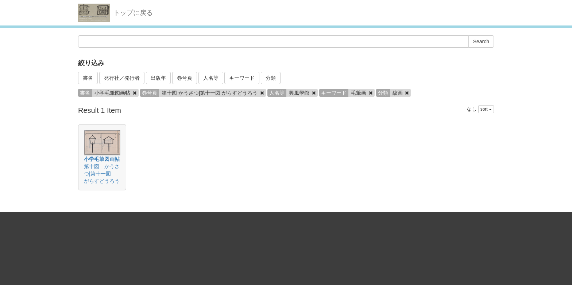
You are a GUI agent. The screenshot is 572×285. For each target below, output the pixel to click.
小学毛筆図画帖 (102, 159)
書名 (88, 78)
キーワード (242, 78)
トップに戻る (133, 12)
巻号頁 (184, 78)
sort (486, 109)
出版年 (158, 78)
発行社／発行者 (122, 78)
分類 (271, 78)
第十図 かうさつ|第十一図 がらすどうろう (102, 173)
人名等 (211, 78)
